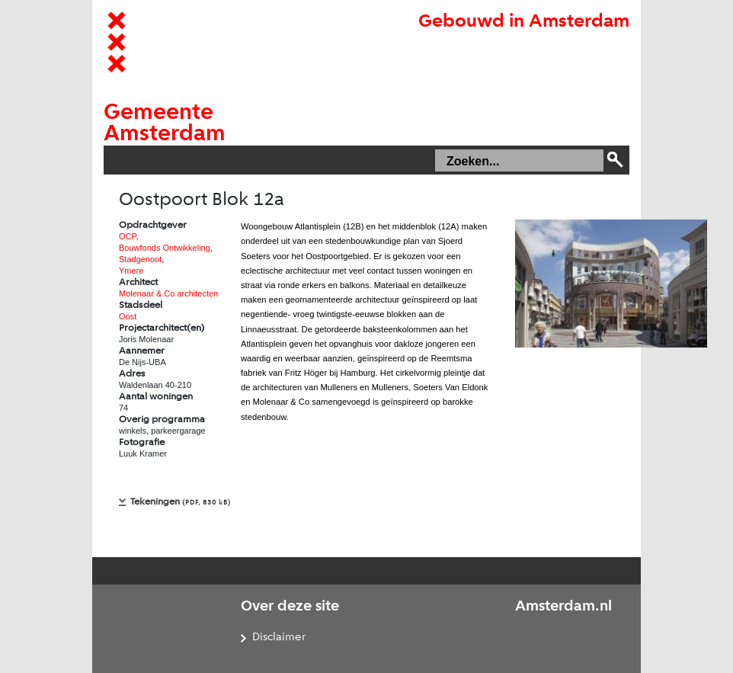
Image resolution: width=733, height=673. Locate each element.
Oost (127, 316)
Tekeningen (180, 502)
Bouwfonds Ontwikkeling (164, 247)
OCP (127, 236)
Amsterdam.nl (563, 606)
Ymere (131, 270)
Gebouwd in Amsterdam (523, 21)
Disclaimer (279, 637)
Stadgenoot (140, 259)
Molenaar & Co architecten (168, 293)
